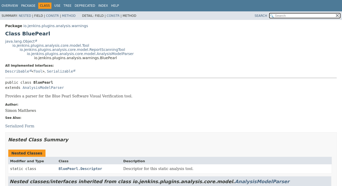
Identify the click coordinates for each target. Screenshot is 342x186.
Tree (68, 5)
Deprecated (85, 5)
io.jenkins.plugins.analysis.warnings (55, 26)
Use (57, 5)
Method (69, 16)
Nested (25, 16)
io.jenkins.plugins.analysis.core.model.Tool (50, 45)
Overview (10, 5)
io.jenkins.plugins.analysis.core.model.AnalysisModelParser (80, 54)
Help (115, 5)
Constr (52, 16)
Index (103, 5)
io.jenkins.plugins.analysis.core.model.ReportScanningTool (72, 50)
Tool (38, 71)
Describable (17, 71)
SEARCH (261, 16)
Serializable (60, 71)
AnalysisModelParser (43, 88)
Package (28, 5)
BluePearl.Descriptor (80, 169)
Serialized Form (19, 126)
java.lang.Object (20, 41)
